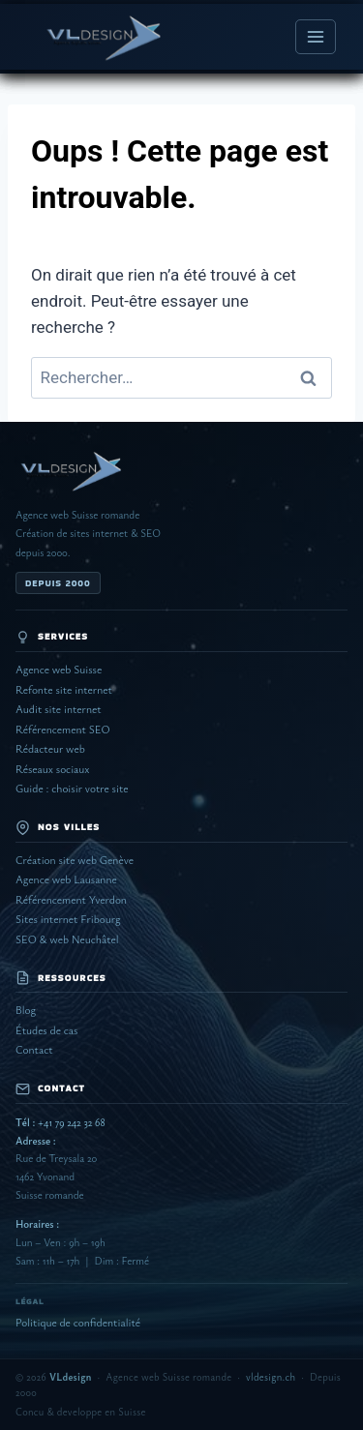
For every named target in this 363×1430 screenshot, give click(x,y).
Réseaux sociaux (52, 768)
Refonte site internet (63, 689)
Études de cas (46, 1030)
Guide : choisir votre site (72, 788)
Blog (25, 1009)
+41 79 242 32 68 (60, 1122)
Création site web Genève (74, 859)
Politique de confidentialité (77, 1322)
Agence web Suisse (58, 669)
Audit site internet (58, 708)
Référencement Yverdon (71, 899)
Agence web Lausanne (66, 879)
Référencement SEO (62, 729)
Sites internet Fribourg (68, 918)
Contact (34, 1049)
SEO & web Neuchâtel (67, 939)
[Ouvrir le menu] (315, 36)
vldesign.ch (270, 1377)
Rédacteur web (50, 748)
